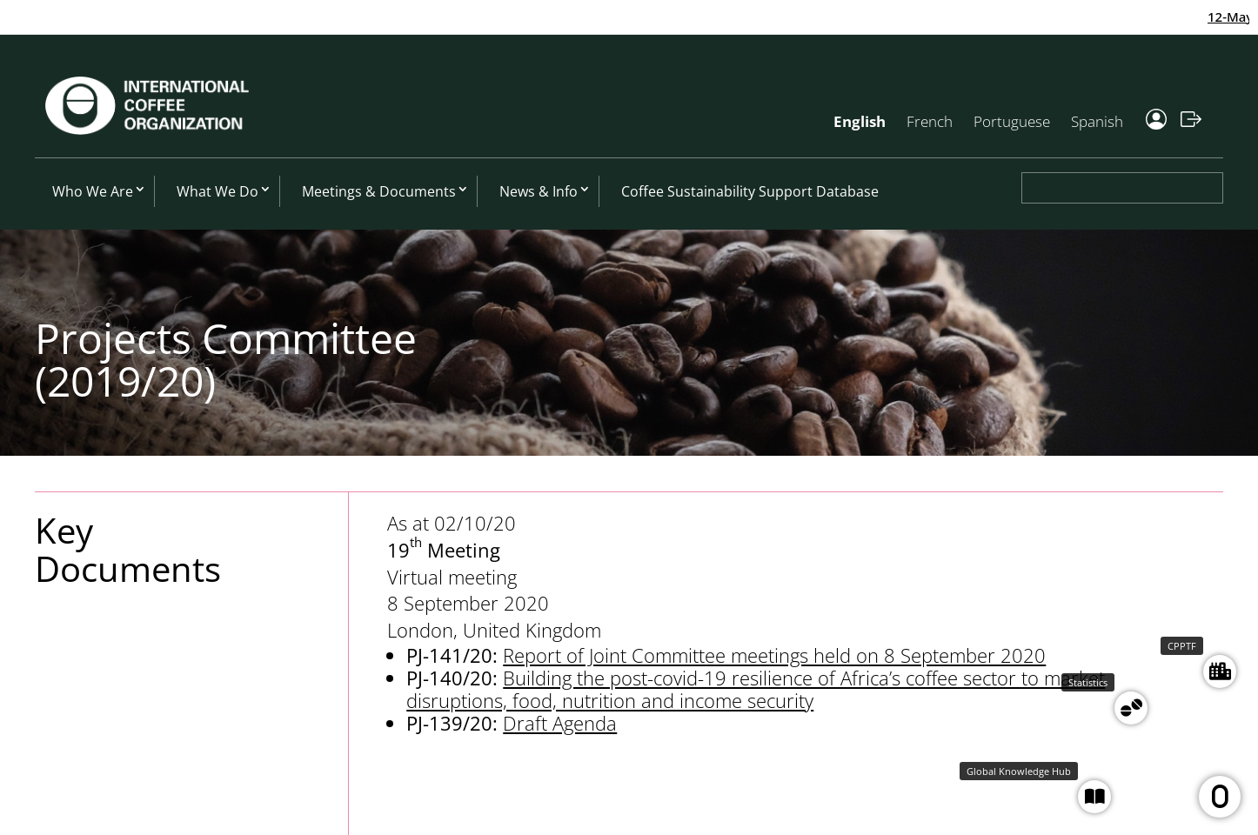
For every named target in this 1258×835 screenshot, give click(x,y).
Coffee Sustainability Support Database (750, 191)
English (859, 121)
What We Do (217, 191)
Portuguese (1012, 121)
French (930, 121)
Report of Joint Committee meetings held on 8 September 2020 (774, 655)
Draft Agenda (560, 723)
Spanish (1097, 121)
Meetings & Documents (379, 191)
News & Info (538, 191)
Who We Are (92, 191)
